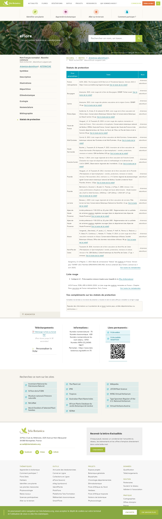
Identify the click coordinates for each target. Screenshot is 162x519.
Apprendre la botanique (66, 17)
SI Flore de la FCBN (34, 391)
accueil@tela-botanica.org (30, 444)
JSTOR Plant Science (117, 389)
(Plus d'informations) (126, 279)
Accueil (70, 58)
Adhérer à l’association (132, 489)
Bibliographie (26, 113)
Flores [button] (45, 3)
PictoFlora (57, 490)
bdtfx (82, 58)
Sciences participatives (29, 497)
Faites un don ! (149, 3)
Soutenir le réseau (130, 486)
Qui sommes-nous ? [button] (108, 3)
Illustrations (25, 83)
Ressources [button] (91, 3)
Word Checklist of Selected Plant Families (40, 409)
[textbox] (112, 38)
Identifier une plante (35, 17)
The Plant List (73, 384)
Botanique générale (96, 473)
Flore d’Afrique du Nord (98, 487)
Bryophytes (92, 476)
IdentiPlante (58, 487)
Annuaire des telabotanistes (64, 469)
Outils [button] (69, 3)
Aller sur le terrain (96, 17)
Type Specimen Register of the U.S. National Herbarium (121, 400)
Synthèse (24, 71)
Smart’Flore (57, 500)
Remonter (28, 314)
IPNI (69, 389)
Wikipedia (112, 384)
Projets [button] (79, 3)
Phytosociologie (26, 490)
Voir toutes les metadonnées (130, 267)
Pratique (127, 495)
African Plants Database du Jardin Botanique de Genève (79, 405)
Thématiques (26, 466)
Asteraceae (45, 66)
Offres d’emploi (129, 502)
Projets (91, 466)
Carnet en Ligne (59, 473)
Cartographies (129, 498)
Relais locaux (25, 493)
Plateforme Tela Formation (64, 493)
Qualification (128, 469)
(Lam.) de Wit (124, 52)
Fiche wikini (113, 332)
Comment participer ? (127, 17)
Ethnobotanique (27, 95)
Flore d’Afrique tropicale (98, 493)
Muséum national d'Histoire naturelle (38, 397)
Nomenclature (26, 107)
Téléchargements (130, 473)
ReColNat (30, 403)
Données (127, 466)
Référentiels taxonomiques (64, 497)
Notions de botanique (97, 497)
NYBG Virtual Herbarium (119, 394)
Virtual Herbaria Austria (118, 406)
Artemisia (24, 66)
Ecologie (24, 101)
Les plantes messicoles (29, 487)
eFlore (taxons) (59, 480)
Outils (56, 466)
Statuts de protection (30, 119)
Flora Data (24, 476)
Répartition (25, 89)
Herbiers (23, 480)
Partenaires (128, 482)
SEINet (70, 411)
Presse (126, 505)
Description (25, 77)
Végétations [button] (57, 3)
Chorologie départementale (99, 480)
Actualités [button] (33, 3)
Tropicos (71, 394)
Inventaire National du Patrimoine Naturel (36, 385)
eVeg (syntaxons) (60, 483)
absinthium (33, 66)
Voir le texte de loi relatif (118, 85)
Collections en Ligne (61, 476)
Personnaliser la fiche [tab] (42, 350)
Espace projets (94, 469)
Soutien (127, 479)
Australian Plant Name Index (79, 399)
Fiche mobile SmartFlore (114, 338)
